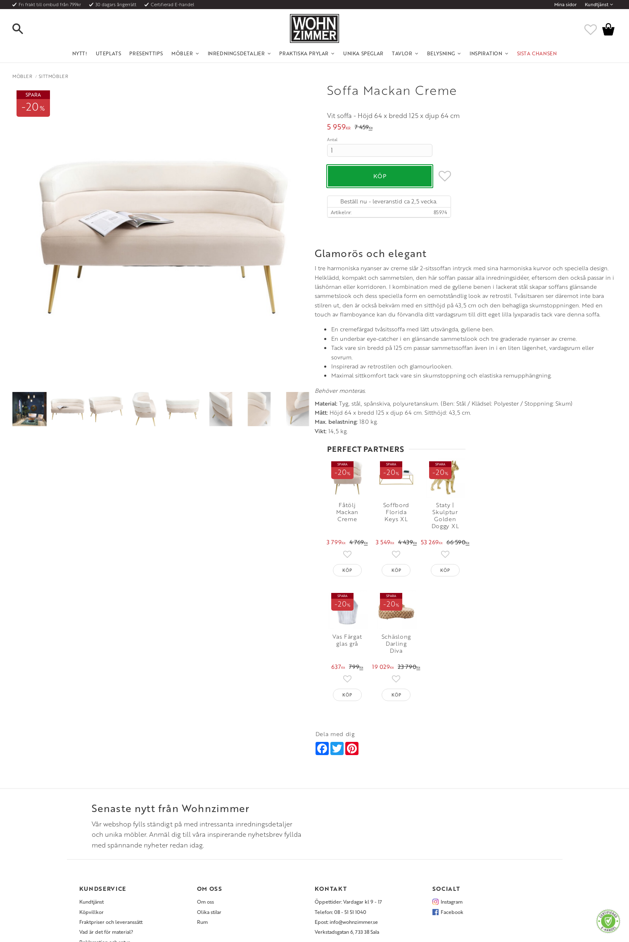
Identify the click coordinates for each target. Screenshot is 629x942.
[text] (339, 128)
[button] (24, 29)
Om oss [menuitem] (205, 824)
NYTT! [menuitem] (80, 53)
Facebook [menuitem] (452, 834)
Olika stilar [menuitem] (209, 834)
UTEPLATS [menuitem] (108, 53)
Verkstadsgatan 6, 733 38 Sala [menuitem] (347, 854)
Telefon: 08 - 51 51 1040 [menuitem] (340, 834)
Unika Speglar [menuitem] (363, 53)
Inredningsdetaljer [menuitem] (236, 53)
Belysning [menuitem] (441, 53)
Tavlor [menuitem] (402, 53)
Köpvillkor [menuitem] (91, 834)
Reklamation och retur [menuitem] (104, 864)
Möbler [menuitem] (182, 53)
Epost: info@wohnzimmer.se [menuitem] (346, 844)
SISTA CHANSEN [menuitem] (537, 53)
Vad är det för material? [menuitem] (106, 854)
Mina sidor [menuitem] (565, 4)
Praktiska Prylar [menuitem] (304, 53)
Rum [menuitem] (202, 844)
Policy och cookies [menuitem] (100, 875)
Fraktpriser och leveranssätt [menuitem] (110, 844)
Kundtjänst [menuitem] (596, 4)
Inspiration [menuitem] (486, 53)
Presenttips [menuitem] (146, 53)
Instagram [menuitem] (452, 824)
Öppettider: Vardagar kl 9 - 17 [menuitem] (348, 824)
